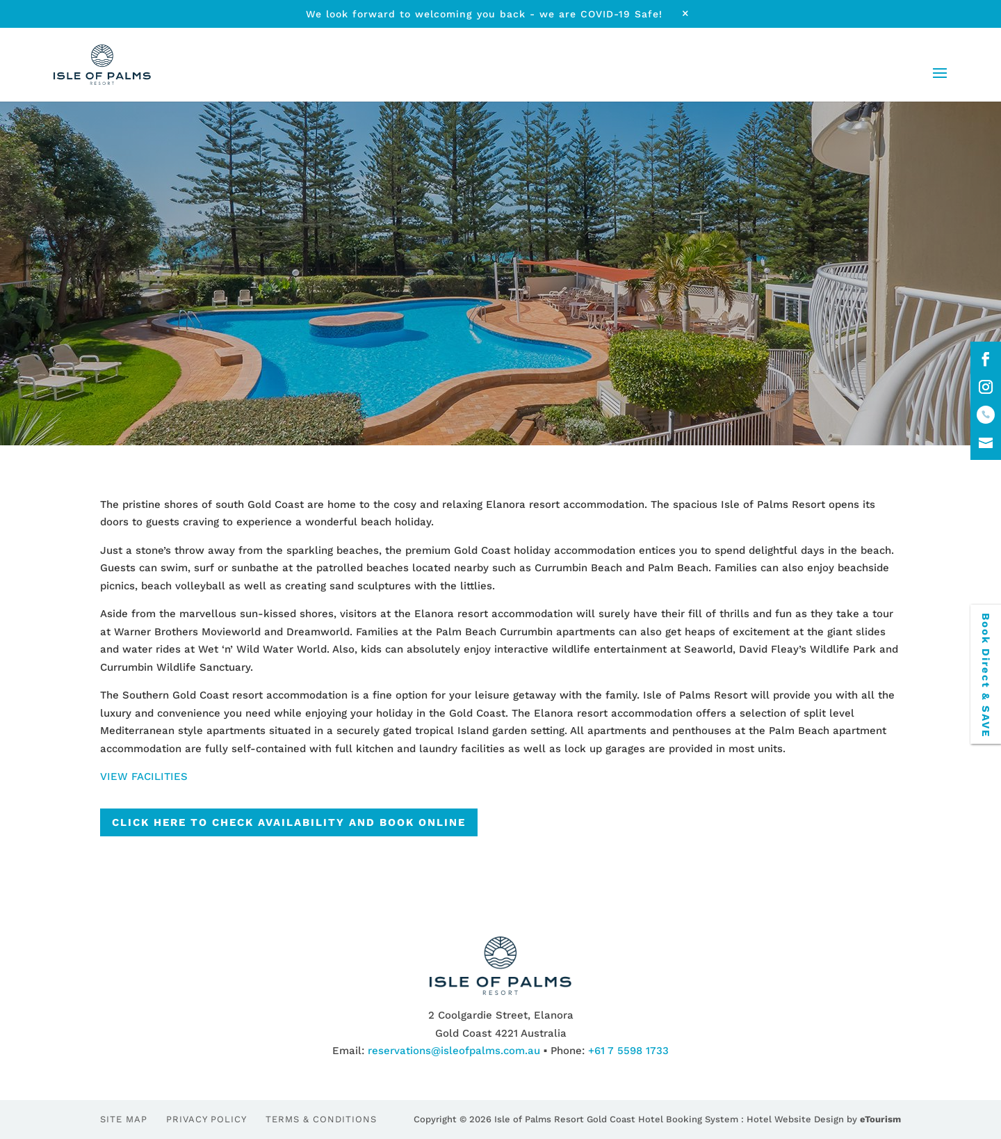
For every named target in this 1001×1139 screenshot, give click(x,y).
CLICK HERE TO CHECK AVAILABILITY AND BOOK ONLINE (289, 822)
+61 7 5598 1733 (628, 1050)
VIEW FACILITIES (144, 776)
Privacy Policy (206, 1119)
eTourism (880, 1119)
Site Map (123, 1119)
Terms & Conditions (321, 1119)
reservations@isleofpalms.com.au (454, 1050)
